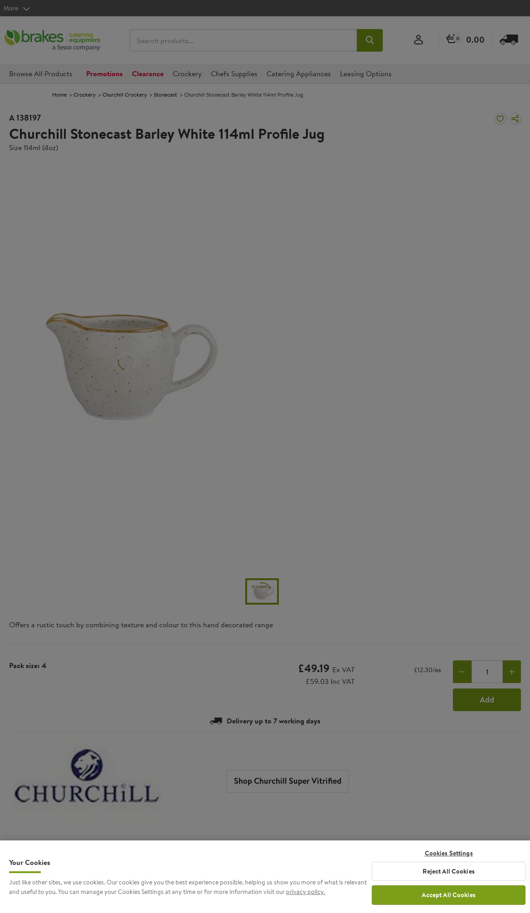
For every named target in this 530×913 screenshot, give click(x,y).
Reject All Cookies (449, 877)
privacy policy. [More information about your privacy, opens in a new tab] (305, 898)
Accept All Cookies (449, 901)
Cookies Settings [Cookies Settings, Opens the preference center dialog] (449, 860)
